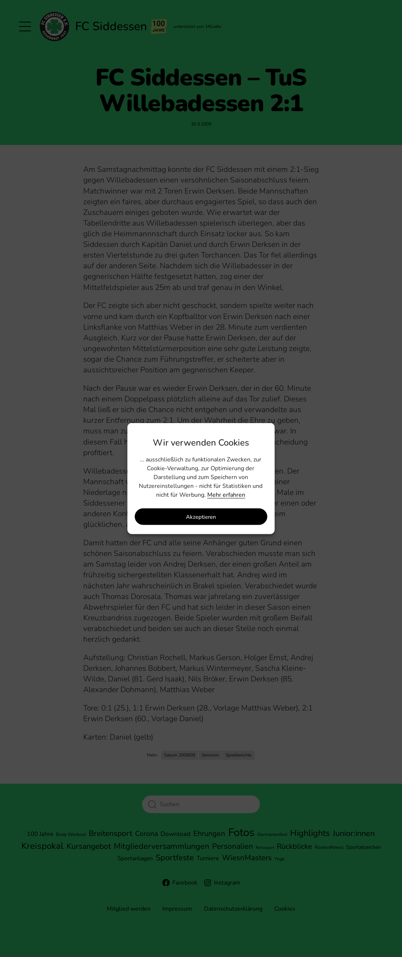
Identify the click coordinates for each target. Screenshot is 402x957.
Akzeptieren (201, 516)
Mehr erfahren (226, 495)
